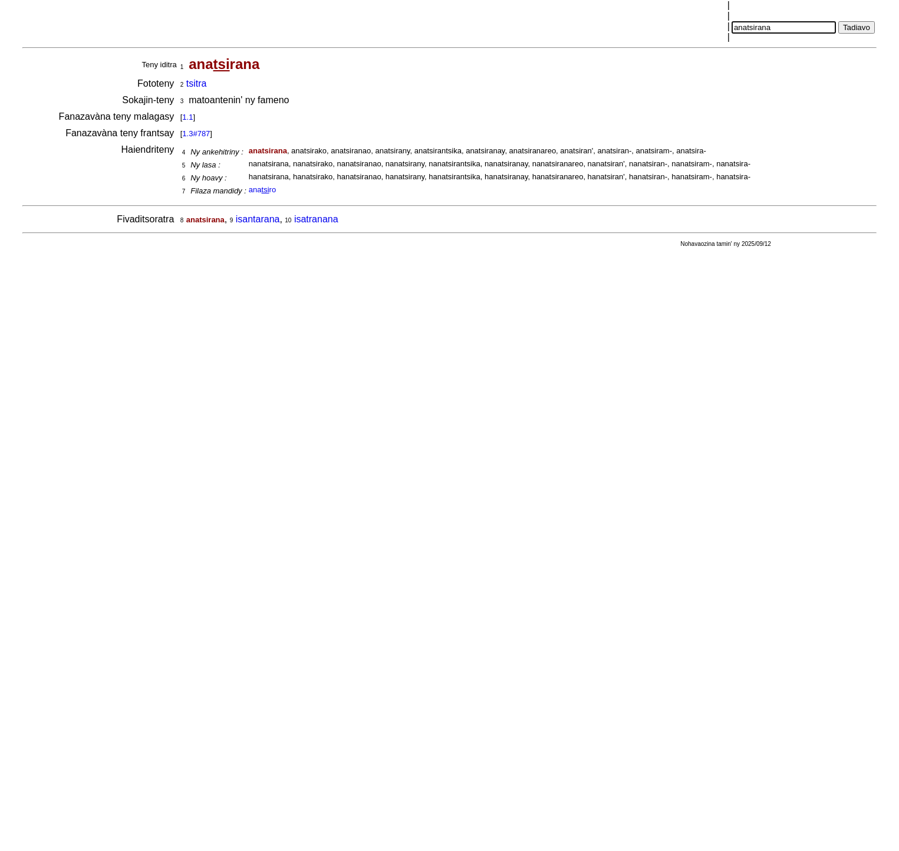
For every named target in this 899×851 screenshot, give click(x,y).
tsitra (196, 83)
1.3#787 (196, 133)
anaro (262, 189)
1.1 (187, 117)
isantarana (258, 219)
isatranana (316, 219)
